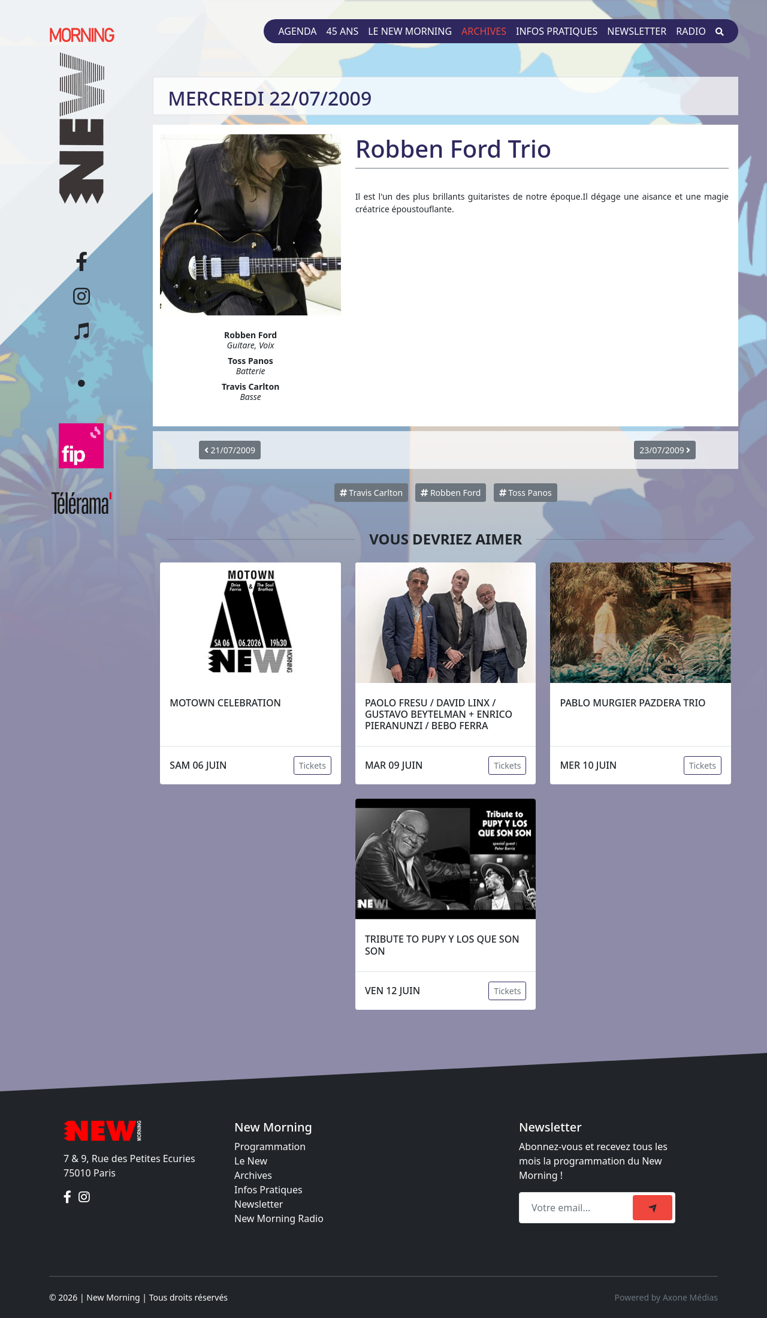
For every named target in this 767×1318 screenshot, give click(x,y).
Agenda (297, 31)
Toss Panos (525, 492)
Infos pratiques (556, 31)
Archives (483, 31)
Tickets (312, 765)
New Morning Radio (279, 1218)
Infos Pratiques (268, 1189)
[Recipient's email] (577, 1207)
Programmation (270, 1146)
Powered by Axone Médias (666, 1297)
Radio (691, 31)
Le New (250, 1160)
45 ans (343, 31)
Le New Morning (410, 31)
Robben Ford (451, 492)
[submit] (652, 1207)
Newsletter (636, 31)
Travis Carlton (371, 492)
